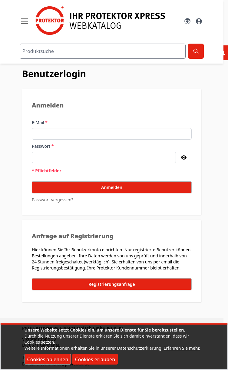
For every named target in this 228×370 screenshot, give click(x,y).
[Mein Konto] (199, 21)
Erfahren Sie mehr (181, 348)
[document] (114, 347)
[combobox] (103, 51)
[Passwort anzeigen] (184, 157)
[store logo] (106, 20)
